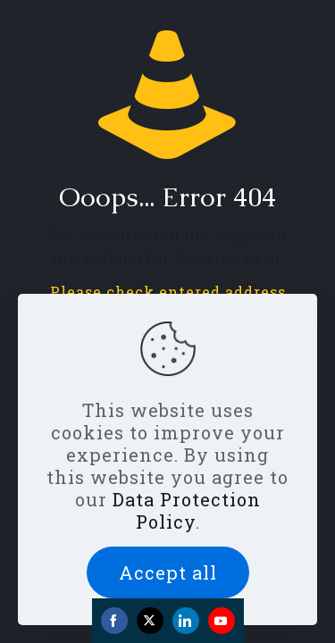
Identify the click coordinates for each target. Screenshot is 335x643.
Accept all (168, 572)
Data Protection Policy (187, 510)
